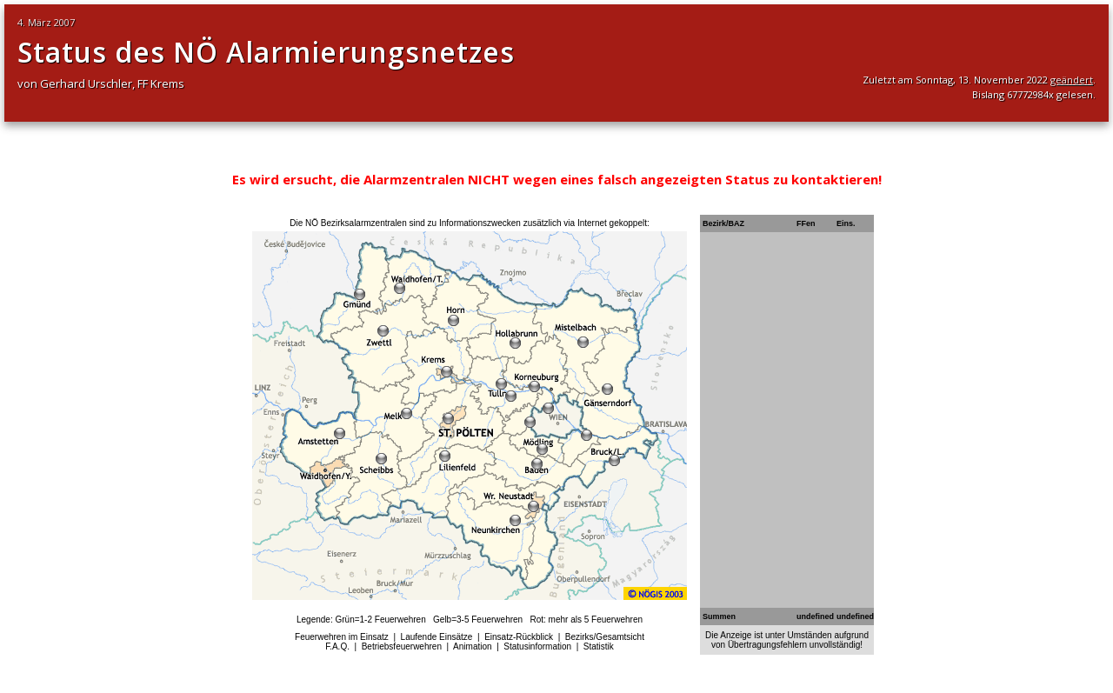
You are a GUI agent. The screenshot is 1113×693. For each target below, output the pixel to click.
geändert (1071, 79)
